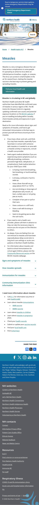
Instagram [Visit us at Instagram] (24, 357)
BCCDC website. (27, 114)
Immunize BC (7, 468)
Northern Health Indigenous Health (15, 404)
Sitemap (26, 496)
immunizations (28, 302)
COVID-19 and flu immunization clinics (16, 482)
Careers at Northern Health (12, 390)
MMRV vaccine (18, 309)
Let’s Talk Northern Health (11, 397)
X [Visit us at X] (19, 357)
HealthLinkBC (15, 299)
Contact (5, 425)
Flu (3, 489)
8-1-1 (12, 297)
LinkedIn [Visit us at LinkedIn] (35, 357)
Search (5, 34)
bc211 (4, 454)
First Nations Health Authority (13, 461)
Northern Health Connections (13, 401)
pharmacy (16, 331)
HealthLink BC (7, 465)
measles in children (24, 312)
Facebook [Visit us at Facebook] (14, 357)
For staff (5, 472)
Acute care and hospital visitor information (17, 486)
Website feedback (8, 440)
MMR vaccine (17, 306)
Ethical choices (7, 436)
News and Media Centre (11, 443)
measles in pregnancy (25, 316)
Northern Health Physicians (12, 408)
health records (21, 321)
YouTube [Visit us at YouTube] (30, 357)
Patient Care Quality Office (11, 433)
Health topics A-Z (17, 49)
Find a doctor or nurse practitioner (15, 457)
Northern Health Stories (11, 411)
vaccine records (30, 324)
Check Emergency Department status (18, 11)
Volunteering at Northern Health (14, 415)
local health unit (20, 328)
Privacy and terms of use (11, 496)
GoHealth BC (7, 393)
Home (4, 49)
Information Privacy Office (11, 429)
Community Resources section (18, 253)
